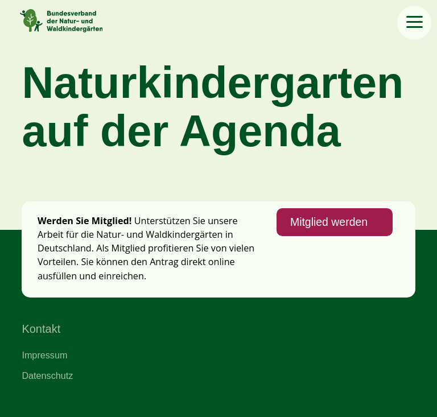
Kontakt (41, 329)
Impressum (44, 355)
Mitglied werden (329, 222)
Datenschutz (47, 375)
